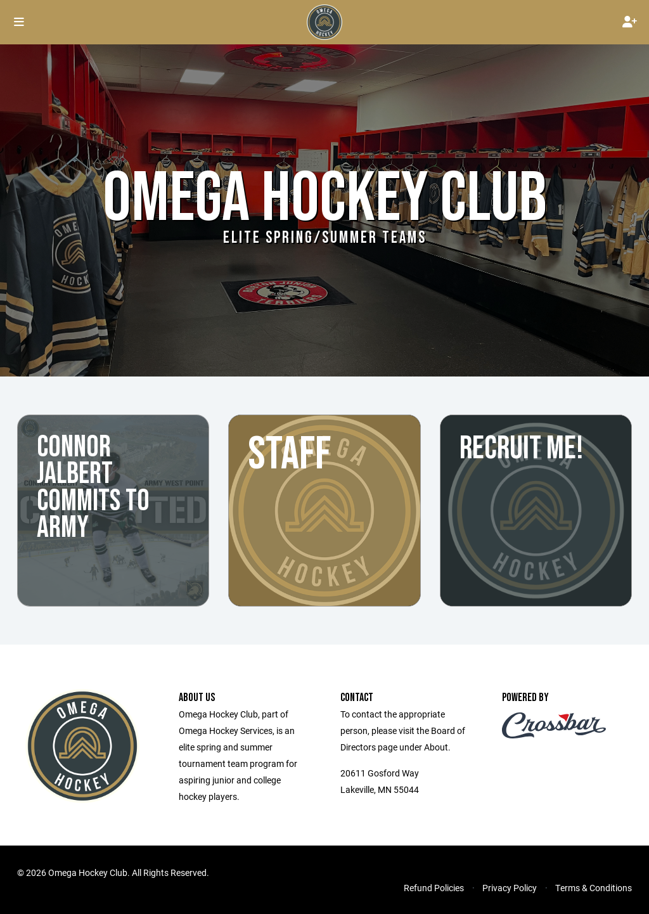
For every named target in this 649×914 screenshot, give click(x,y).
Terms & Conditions (593, 888)
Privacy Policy (509, 888)
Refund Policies (434, 888)
